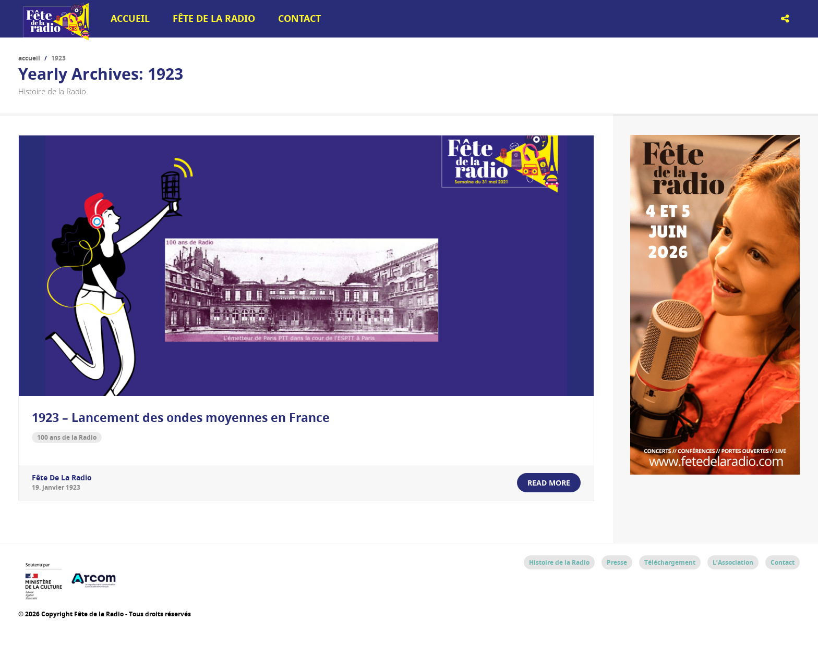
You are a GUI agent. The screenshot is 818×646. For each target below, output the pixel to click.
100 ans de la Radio (67, 437)
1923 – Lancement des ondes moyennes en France (181, 417)
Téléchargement (669, 562)
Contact (299, 18)
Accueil (130, 18)
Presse (617, 562)
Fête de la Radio (214, 18)
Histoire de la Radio (559, 562)
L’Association (733, 562)
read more (548, 483)
